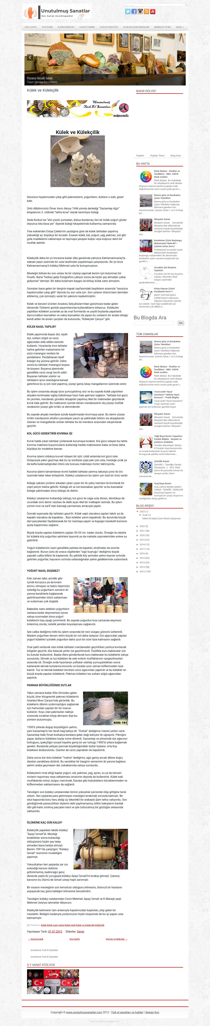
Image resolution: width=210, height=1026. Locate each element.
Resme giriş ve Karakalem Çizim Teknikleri (167, 196)
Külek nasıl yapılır (55, 925)
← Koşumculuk (35, 939)
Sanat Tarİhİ (87, 27)
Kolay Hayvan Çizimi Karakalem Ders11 (164, 290)
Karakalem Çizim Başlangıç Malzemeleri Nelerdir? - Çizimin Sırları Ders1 (168, 243)
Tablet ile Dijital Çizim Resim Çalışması (161, 518)
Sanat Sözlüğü (109, 27)
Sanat (80, 931)
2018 (142, 544)
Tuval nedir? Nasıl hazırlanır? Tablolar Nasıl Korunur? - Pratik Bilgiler (166, 394)
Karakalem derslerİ (136, 27)
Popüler (140, 155)
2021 (142, 530)
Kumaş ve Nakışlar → (116, 939)
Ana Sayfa (30, 27)
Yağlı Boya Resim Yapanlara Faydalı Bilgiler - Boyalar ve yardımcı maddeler (168, 439)
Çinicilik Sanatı (161, 461)
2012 (142, 571)
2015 (142, 558)
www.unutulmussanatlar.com (84, 1012)
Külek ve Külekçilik (85, 925)
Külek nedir (70, 925)
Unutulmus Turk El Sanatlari (44, 950)
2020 (142, 535)
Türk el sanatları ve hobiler (127, 1012)
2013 (142, 567)
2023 (142, 511)
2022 (142, 526)
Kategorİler (67, 25)
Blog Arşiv (176, 155)
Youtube (47, 27)
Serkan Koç (152, 1012)
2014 (142, 562)
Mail (180, 25)
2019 (142, 539)
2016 (142, 553)
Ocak (145, 515)
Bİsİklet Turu (162, 27)
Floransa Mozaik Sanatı (40, 78)
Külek (43, 925)
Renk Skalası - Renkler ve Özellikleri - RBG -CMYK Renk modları (167, 174)
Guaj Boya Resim (162, 483)
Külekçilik (99, 925)
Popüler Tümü (157, 155)
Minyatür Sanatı (162, 219)
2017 (142, 549)
